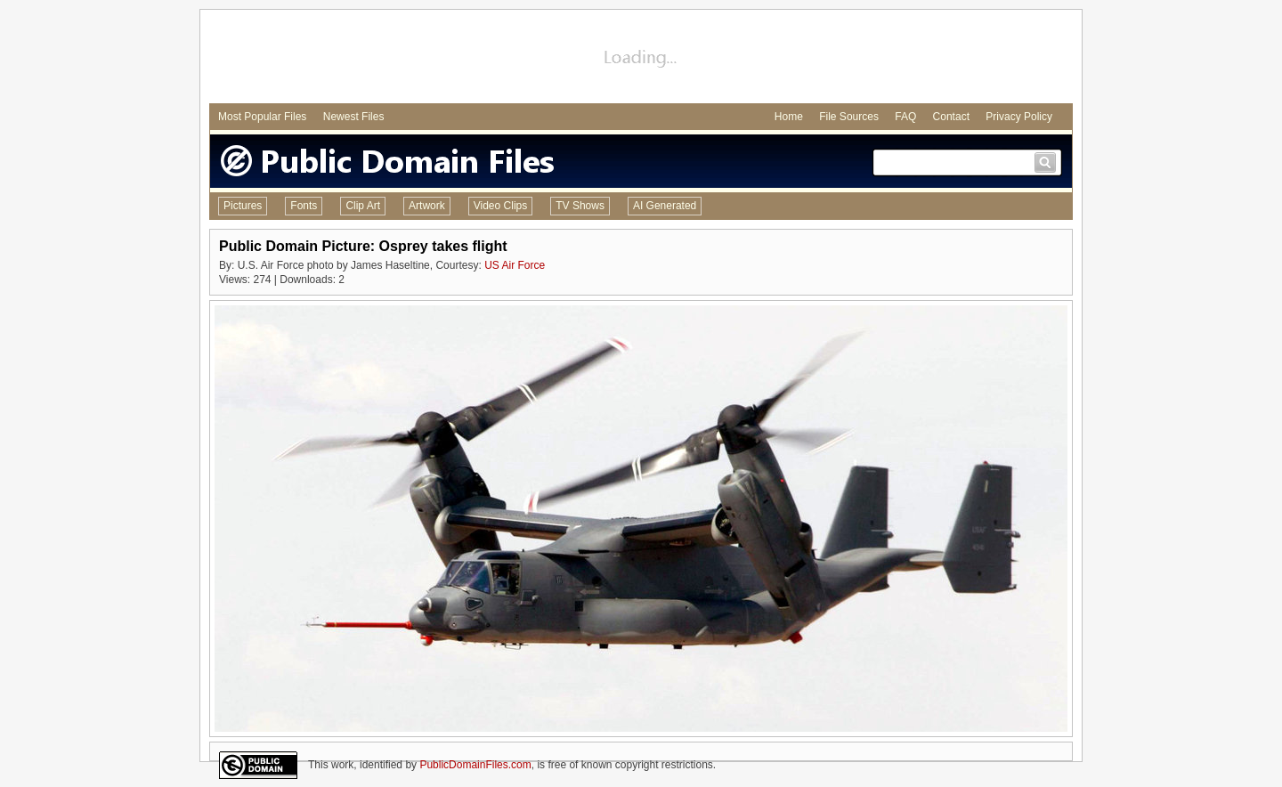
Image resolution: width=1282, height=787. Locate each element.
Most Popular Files (262, 116)
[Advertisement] (641, 59)
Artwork (427, 205)
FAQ (905, 116)
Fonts (303, 205)
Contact (951, 116)
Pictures (242, 205)
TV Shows (580, 205)
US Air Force (514, 265)
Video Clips (500, 205)
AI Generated (664, 205)
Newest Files (354, 116)
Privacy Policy (1019, 116)
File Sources (849, 116)
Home (789, 116)
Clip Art (362, 205)
